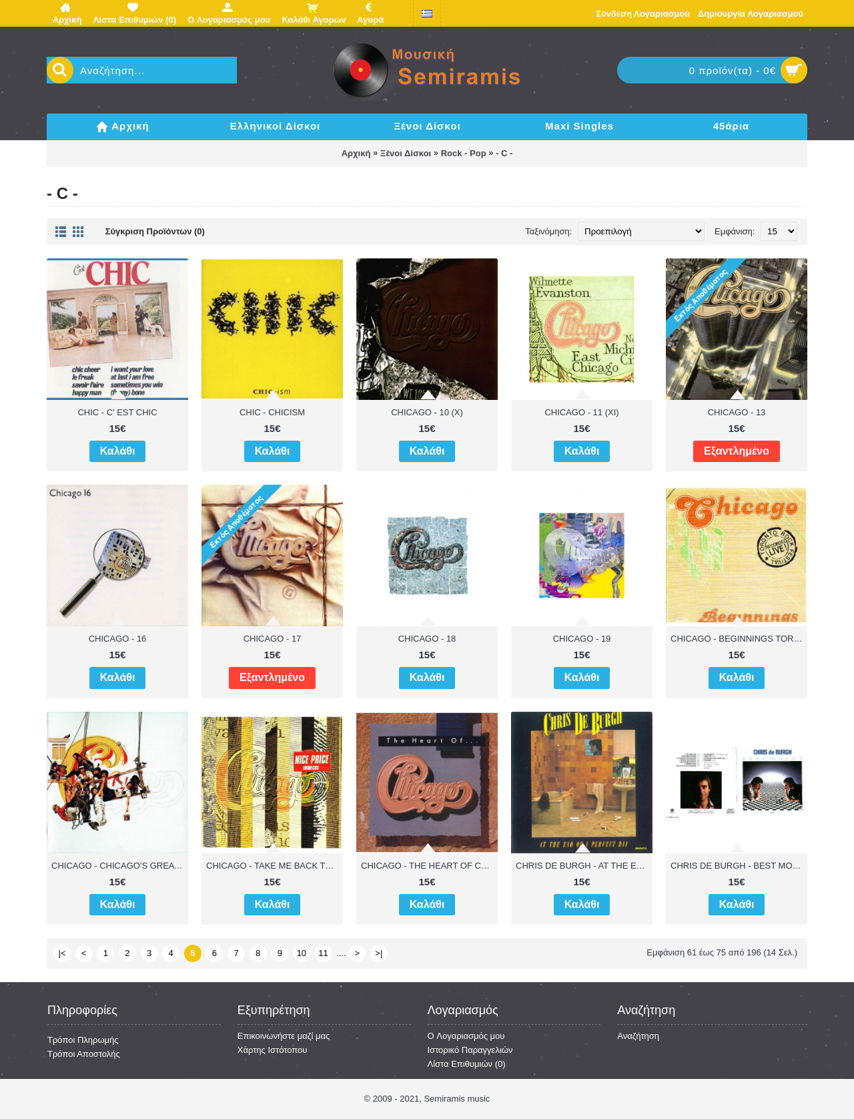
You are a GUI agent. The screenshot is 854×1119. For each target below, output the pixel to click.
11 (323, 953)
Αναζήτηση (638, 1036)
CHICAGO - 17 (273, 639)
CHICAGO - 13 (737, 412)
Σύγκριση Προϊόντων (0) (155, 231)
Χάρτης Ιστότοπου (273, 1050)
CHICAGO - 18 (427, 639)
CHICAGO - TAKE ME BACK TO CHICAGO (274, 866)
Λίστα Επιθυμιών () (467, 1064)
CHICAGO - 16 (118, 639)
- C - (504, 153)
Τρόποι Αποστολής (83, 1054)
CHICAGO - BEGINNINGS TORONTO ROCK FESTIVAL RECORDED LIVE (739, 639)
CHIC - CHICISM (272, 412)
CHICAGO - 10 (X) (427, 412)
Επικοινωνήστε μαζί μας (284, 1036)
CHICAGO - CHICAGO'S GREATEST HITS (119, 866)
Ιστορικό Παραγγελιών (470, 1050)
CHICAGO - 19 (582, 639)
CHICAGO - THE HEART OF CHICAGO (429, 866)
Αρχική (356, 153)
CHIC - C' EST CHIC (117, 412)
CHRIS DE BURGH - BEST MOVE (737, 866)
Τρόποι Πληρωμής (83, 1040)
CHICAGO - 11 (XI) (581, 412)
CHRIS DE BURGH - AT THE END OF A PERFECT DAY (584, 866)
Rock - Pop (463, 153)
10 (301, 953)
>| (378, 953)
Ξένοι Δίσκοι (405, 153)
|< (62, 953)
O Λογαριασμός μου (466, 1036)
